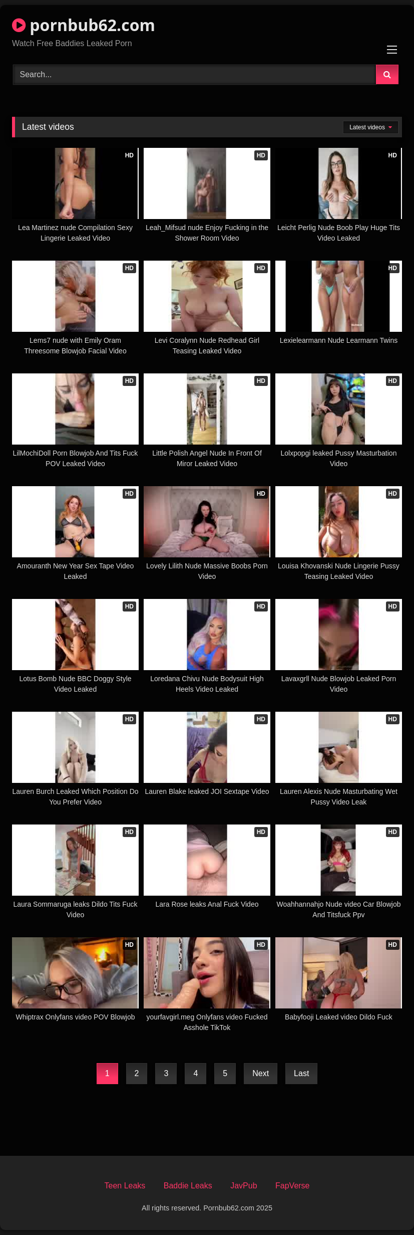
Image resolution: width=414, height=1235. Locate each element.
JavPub (243, 1185)
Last (301, 1073)
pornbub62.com (83, 25)
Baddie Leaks (188, 1185)
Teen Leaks (124, 1185)
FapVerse (292, 1185)
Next (260, 1073)
